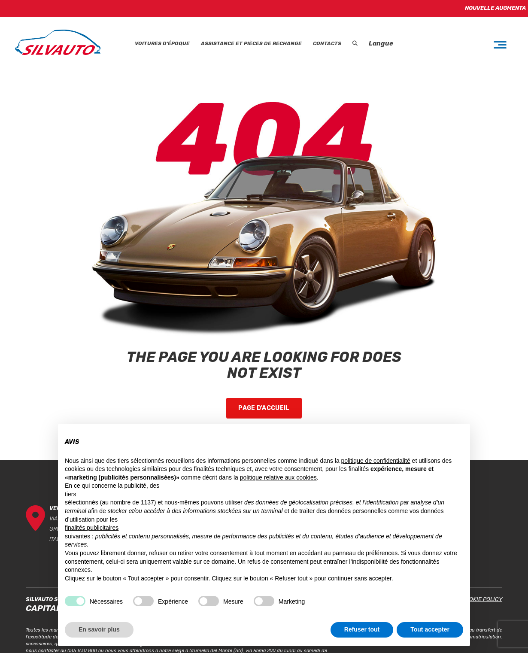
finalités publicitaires (91, 527)
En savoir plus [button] (99, 629)
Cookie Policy (481, 599)
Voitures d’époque (162, 43)
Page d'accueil (263, 408)
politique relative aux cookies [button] (278, 477)
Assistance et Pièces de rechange (251, 43)
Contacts (327, 43)
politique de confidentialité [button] (375, 460)
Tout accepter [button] (429, 629)
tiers (70, 494)
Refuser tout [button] (361, 629)
